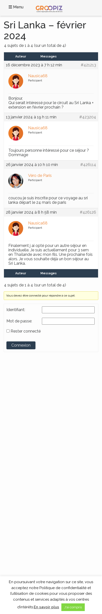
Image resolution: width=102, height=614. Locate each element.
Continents (21, 423)
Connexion (21, 345)
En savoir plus (46, 607)
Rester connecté (26, 331)
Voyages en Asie (19, 447)
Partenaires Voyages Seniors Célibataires (37, 537)
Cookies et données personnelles (32, 527)
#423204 (87, 117)
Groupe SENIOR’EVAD (29, 387)
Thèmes (17, 469)
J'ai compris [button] (73, 607)
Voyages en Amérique (23, 442)
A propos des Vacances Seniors (30, 542)
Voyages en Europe (21, 452)
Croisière (14, 487)
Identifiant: (15, 310)
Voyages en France (21, 432)
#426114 (88, 165)
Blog (11, 517)
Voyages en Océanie (22, 457)
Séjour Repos (17, 492)
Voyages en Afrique (21, 437)
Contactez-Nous (19, 512)
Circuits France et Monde (26, 482)
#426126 (88, 212)
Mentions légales (20, 532)
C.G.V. (12, 522)
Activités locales (19, 477)
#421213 (88, 65)
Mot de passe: (19, 321)
